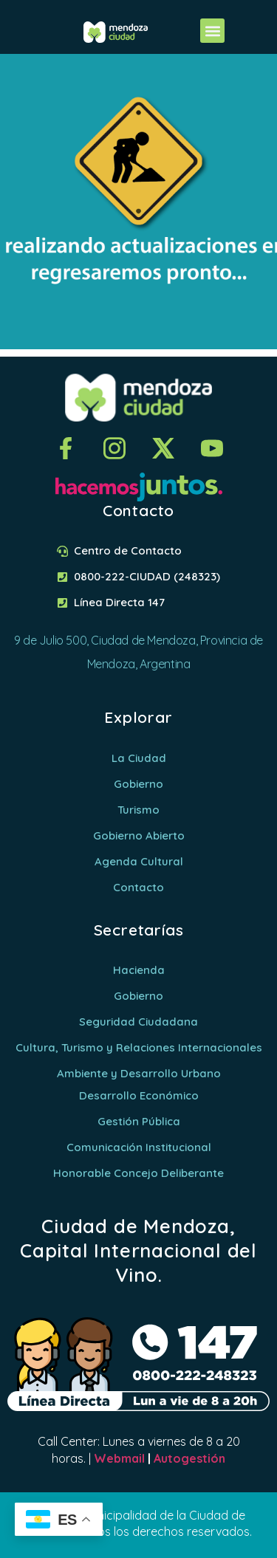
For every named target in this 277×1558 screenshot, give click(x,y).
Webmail (119, 1458)
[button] (212, 30)
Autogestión (189, 1458)
